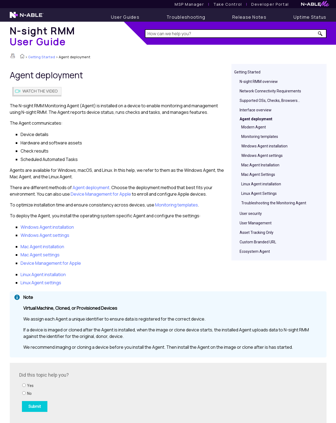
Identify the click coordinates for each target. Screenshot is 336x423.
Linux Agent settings (41, 283)
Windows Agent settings (262, 155)
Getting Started (41, 56)
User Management (256, 223)
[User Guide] (125, 17)
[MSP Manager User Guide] (189, 4)
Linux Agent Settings (259, 193)
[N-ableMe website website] (315, 5)
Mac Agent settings (40, 255)
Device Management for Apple (101, 194)
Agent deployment (256, 119)
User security (251, 213)
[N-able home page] (27, 17)
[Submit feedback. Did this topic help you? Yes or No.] (92, 392)
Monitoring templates (259, 136)
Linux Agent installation (261, 184)
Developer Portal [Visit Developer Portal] (270, 4)
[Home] (42, 36)
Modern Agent (253, 127)
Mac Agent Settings (258, 174)
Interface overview (256, 110)
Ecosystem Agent (255, 251)
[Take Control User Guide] (227, 4)
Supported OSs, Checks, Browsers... (270, 100)
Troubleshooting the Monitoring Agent (273, 203)
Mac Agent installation (42, 247)
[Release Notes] (249, 17)
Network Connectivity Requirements (270, 91)
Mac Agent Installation (260, 165)
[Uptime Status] (310, 17)
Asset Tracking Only (256, 232)
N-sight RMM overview (259, 81)
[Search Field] (236, 33)
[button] (320, 33)
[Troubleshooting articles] (186, 17)
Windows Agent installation (264, 146)
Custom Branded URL (258, 242)
